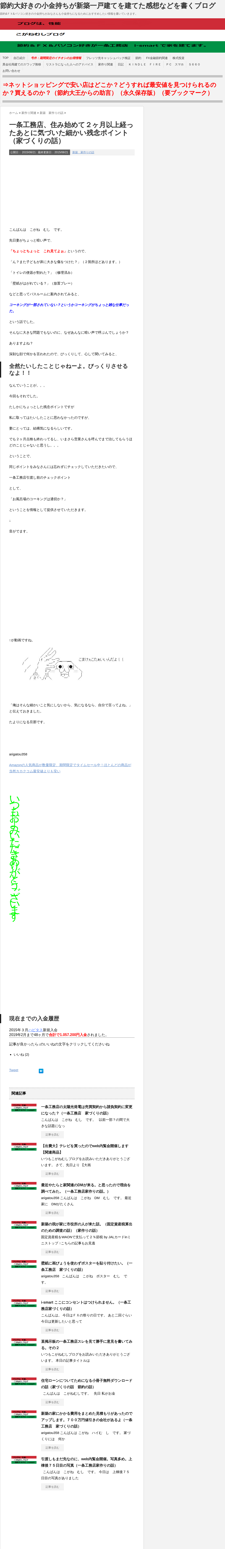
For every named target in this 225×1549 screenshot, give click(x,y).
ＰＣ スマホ (175, 64)
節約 (138, 58)
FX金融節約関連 (157, 58)
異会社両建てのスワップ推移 (22, 64)
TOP (6, 57)
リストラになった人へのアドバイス (69, 64)
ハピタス (35, 1030)
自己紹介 (19, 58)
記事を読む (52, 1134)
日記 (121, 64)
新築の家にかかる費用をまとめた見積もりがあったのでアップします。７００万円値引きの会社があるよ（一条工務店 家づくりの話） (86, 1420)
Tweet (13, 1070)
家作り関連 (105, 64)
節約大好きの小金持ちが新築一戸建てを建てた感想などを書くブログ (108, 5)
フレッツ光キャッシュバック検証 (108, 58)
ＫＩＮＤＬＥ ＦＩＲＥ (144, 64)
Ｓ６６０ (194, 64)
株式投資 (178, 58)
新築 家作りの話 (83, 152)
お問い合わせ (11, 70)
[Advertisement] (72, 192)
